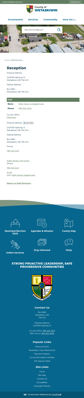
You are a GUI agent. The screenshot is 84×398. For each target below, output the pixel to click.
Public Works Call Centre (18, 161)
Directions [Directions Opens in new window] (11, 117)
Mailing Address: (14, 85)
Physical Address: (14, 73)
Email (9, 173)
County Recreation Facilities (42, 357)
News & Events (42, 347)
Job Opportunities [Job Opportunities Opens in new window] (42, 361)
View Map (29, 123)
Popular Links (42, 342)
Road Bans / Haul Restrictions (42, 350)
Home (7, 60)
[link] (75, 2)
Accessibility (42, 382)
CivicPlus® (56, 395)
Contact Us (42, 379)
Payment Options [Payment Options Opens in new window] (42, 354)
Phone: (10, 146)
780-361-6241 (13, 168)
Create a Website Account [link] (12, 2)
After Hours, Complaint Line (31, 104)
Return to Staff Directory (19, 183)
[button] (59, 29)
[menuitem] (15, 20)
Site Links (42, 367)
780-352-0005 (24, 108)
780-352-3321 (13, 151)
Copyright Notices (42, 386)
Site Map (42, 375)
